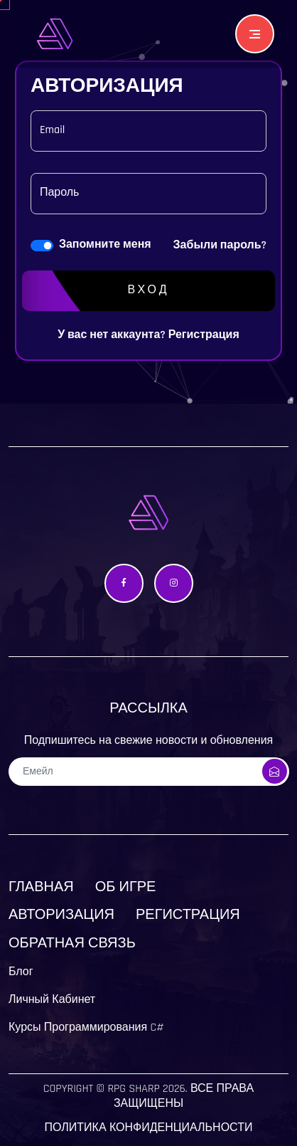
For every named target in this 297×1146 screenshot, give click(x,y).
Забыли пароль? (220, 245)
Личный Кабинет (52, 999)
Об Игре (125, 887)
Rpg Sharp (133, 1088)
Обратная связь (72, 943)
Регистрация (203, 334)
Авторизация (61, 914)
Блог (21, 971)
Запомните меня (105, 244)
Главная (41, 887)
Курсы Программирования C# (86, 1027)
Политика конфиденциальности (149, 1127)
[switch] (42, 245)
